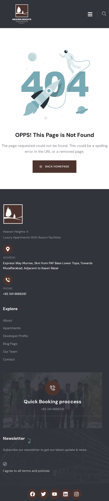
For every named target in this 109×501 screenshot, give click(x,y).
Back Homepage (54, 166)
